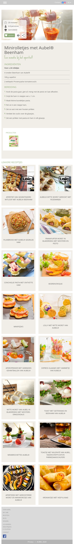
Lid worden (7, 524)
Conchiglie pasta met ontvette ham (18, 283)
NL (69, 2)
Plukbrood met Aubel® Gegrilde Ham (18, 241)
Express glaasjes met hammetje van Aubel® (55, 369)
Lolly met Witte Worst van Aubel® (55, 326)
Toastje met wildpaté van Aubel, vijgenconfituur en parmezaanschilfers (55, 454)
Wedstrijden (7, 527)
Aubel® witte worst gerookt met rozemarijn (55, 198)
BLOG (4, 518)
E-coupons (7, 529)
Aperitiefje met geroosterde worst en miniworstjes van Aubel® (19, 497)
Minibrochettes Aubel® (18, 455)
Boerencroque (55, 284)
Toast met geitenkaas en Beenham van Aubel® (55, 412)
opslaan (11, 35)
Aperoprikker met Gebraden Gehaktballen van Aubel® (18, 369)
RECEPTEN (6, 515)
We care (5, 512)
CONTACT (6, 532)
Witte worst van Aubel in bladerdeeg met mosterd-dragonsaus (18, 412)
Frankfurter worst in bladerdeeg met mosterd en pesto (55, 241)
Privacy (30, 542)
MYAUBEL (6, 521)
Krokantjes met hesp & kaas (55, 497)
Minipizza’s (18, 326)
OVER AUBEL (7, 509)
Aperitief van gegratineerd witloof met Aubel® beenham (18, 198)
